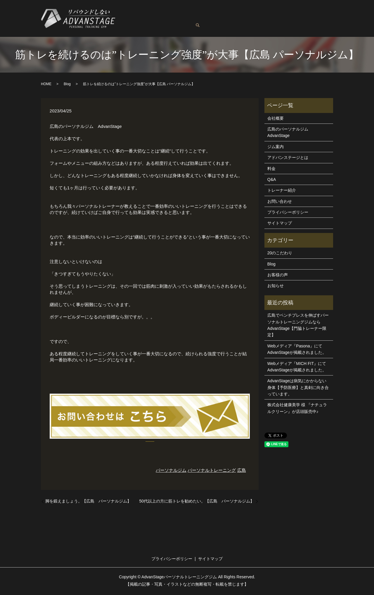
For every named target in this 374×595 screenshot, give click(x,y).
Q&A (127, 23)
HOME (46, 85)
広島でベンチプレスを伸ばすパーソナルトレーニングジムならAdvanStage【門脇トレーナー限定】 (298, 326)
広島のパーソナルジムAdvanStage (159, 14)
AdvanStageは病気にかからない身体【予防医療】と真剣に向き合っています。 (298, 388)
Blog (169, 23)
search (213, 23)
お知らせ (275, 286)
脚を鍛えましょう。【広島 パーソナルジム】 (88, 502)
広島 (241, 471)
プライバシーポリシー (287, 213)
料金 (242, 14)
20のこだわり (279, 254)
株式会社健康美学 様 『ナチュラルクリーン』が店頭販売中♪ (297, 409)
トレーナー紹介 (217, 14)
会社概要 (275, 119)
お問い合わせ (193, 23)
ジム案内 (260, 14)
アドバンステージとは (297, 14)
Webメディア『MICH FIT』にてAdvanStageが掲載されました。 (296, 367)
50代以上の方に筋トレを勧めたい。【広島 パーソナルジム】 (196, 502)
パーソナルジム (171, 471)
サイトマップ (279, 224)
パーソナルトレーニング (212, 471)
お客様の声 (148, 23)
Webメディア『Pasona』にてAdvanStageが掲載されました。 (296, 350)
